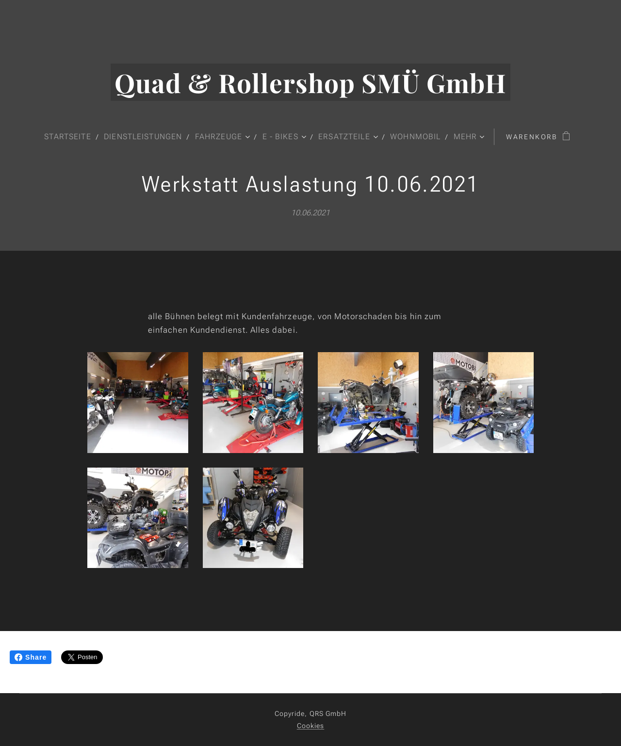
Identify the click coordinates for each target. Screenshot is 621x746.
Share (31, 657)
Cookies (311, 726)
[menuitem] (68, 137)
